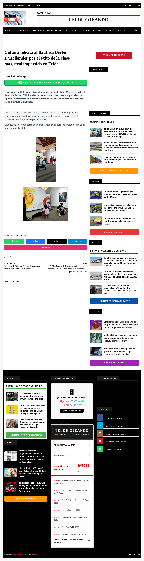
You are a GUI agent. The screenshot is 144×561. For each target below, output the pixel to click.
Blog (35, 554)
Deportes (97, 30)
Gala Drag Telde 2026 (70, 527)
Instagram (46, 247)
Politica (84, 30)
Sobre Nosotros (9, 6)
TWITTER (110, 426)
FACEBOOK (111, 418)
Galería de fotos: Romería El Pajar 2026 (71, 501)
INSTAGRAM (111, 434)
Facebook (35, 241)
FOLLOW (120, 426)
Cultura (121, 30)
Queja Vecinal (37, 37)
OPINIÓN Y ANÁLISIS (64, 445)
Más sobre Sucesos (114, 232)
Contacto (37, 6)
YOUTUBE (110, 442)
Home (7, 30)
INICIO (29, 6)
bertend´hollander (13, 70)
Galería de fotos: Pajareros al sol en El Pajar (70, 491)
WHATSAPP (111, 450)
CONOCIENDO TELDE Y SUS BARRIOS (68, 541)
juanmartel (39, 70)
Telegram (77, 241)
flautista (31, 70)
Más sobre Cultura (114, 362)
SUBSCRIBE (121, 442)
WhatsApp (14, 241)
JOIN (119, 450)
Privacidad (20, 6)
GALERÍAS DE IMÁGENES (61, 468)
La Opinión (36, 30)
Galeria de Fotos (56, 30)
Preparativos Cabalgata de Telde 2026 (70, 518)
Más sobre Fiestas (25, 498)
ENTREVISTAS (61, 455)
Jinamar (22, 37)
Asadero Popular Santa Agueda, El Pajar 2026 (71, 481)
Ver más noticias (114, 55)
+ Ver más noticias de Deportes (25, 435)
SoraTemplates (17, 554)
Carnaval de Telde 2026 (71, 510)
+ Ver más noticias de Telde (114, 171)
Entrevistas (20, 30)
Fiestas (109, 30)
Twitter (56, 241)
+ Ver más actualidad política (114, 301)
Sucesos (10, 37)
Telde (73, 30)
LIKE (119, 418)
